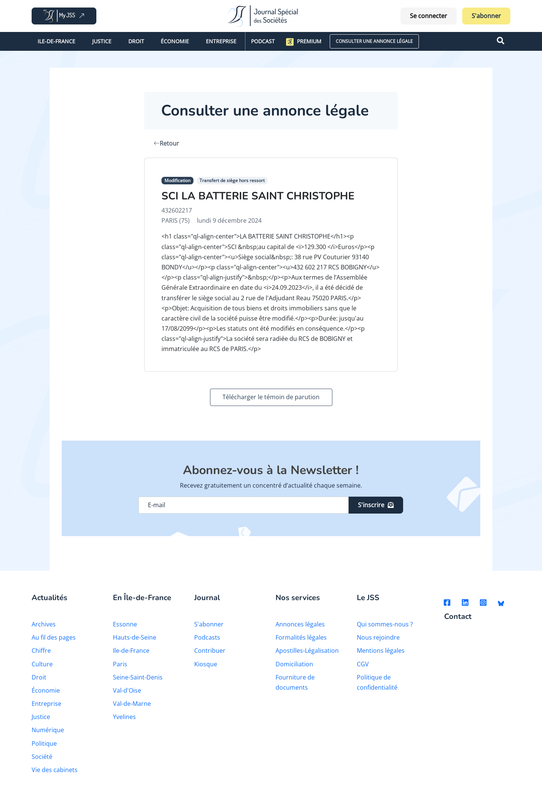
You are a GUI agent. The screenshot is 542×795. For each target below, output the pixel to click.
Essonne (125, 624)
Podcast (263, 41)
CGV (363, 664)
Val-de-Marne (132, 703)
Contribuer (209, 650)
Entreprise (221, 41)
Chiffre (41, 650)
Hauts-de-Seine (134, 637)
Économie (175, 41)
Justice (101, 41)
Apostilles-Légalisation (307, 650)
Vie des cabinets (55, 770)
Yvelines (124, 717)
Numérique (48, 730)
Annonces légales (300, 624)
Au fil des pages (54, 637)
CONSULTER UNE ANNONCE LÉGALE (374, 41)
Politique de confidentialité (377, 682)
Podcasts (207, 637)
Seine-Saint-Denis (138, 677)
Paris (120, 664)
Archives (44, 624)
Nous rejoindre (378, 637)
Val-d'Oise (127, 690)
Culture (42, 664)
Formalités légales (301, 637)
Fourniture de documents (295, 682)
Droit (136, 41)
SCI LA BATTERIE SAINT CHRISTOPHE (258, 196)
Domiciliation (294, 664)
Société (42, 756)
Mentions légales (381, 650)
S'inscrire (376, 505)
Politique (44, 743)
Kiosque (205, 664)
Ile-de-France (56, 41)
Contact (458, 617)
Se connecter (428, 16)
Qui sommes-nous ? (385, 624)
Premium (303, 42)
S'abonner (486, 16)
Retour (166, 143)
